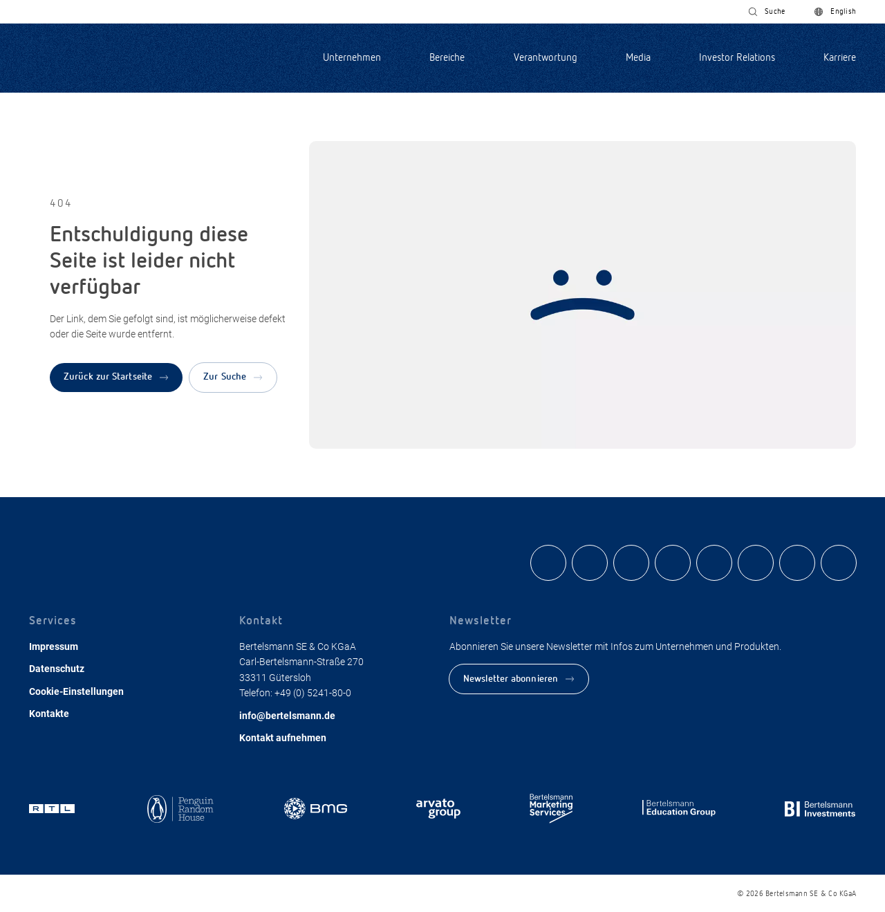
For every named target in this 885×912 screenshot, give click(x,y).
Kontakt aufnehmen (282, 737)
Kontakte (49, 713)
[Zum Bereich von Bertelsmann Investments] (820, 810)
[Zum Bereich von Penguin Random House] (180, 810)
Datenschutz (56, 668)
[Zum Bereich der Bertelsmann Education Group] (679, 810)
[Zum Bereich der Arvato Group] (438, 810)
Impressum (53, 646)
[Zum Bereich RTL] (53, 810)
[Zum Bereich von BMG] (315, 810)
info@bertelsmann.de (287, 715)
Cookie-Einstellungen (76, 691)
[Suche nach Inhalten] (766, 12)
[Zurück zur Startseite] (116, 377)
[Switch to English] (835, 12)
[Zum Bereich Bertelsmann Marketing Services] (551, 810)
